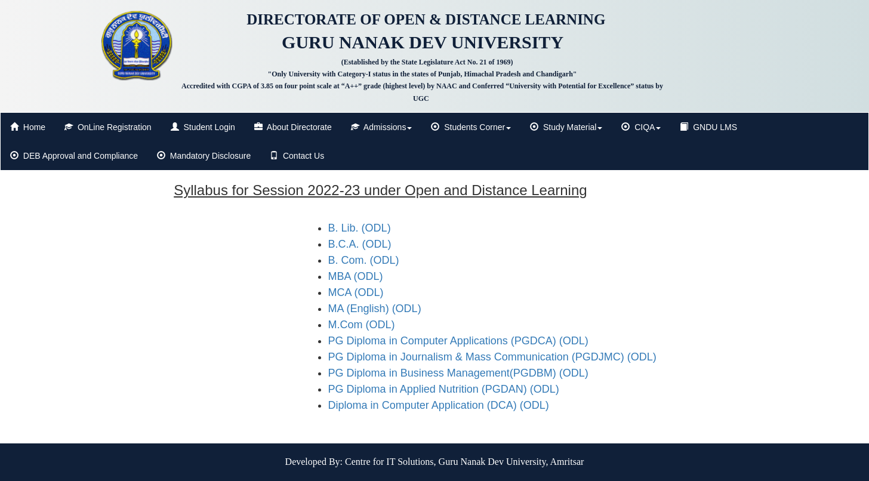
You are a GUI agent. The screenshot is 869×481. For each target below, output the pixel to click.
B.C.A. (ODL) (360, 244)
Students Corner (471, 127)
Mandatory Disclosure (204, 156)
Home (27, 127)
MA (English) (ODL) (374, 308)
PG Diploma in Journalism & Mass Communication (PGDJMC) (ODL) (492, 357)
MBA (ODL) (355, 276)
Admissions (381, 127)
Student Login (203, 127)
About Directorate (293, 127)
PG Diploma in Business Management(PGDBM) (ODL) (458, 373)
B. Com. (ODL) (363, 260)
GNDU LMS (708, 127)
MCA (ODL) (356, 292)
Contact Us (297, 156)
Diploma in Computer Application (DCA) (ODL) (438, 405)
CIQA (641, 127)
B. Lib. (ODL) (359, 228)
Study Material (566, 127)
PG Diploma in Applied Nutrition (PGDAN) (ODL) (443, 389)
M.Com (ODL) (361, 325)
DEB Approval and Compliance (74, 156)
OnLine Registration (108, 127)
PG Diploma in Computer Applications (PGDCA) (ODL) (458, 341)
